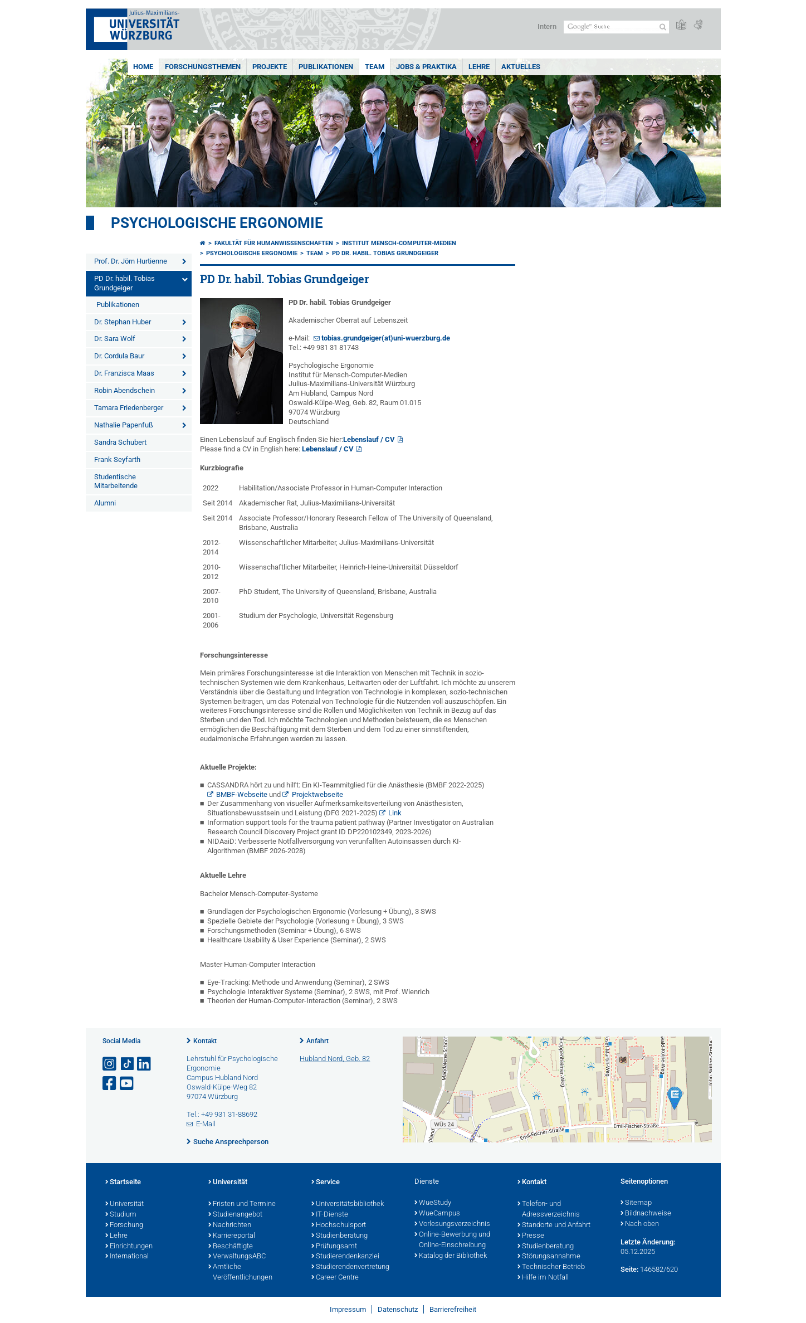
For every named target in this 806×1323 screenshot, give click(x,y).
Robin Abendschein (124, 390)
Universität (124, 1204)
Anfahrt (317, 1041)
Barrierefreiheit (452, 1309)
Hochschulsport (338, 1225)
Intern (547, 26)
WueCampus (437, 1214)
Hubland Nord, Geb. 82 (335, 1058)
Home (143, 66)
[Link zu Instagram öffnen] (110, 1064)
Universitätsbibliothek (347, 1204)
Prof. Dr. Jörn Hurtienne (130, 261)
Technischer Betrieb (551, 1267)
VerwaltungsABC (237, 1257)
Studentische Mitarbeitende (116, 481)
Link (395, 813)
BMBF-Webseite (241, 794)
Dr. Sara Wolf (114, 338)
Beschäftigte (230, 1247)
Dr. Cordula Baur (119, 356)
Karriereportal (231, 1236)
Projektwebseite (317, 794)
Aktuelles (520, 66)
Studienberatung (339, 1236)
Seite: (629, 1269)
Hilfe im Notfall (543, 1278)
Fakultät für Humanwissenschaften (273, 243)
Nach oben (640, 1224)
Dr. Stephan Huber (122, 322)
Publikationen (326, 66)
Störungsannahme (548, 1257)
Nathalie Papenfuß (123, 425)
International (127, 1257)
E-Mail (206, 1124)
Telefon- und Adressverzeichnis (548, 1209)
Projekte (269, 66)
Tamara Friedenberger (128, 407)
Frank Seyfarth (117, 459)
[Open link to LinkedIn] (145, 1064)
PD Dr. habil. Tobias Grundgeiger (124, 283)
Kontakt (205, 1041)
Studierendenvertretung (350, 1267)
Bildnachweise (646, 1214)
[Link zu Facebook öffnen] (110, 1083)
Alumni (105, 503)
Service (325, 1183)
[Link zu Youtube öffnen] (127, 1083)
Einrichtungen (129, 1247)
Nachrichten (229, 1225)
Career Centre (335, 1278)
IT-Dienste (329, 1215)
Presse (530, 1236)
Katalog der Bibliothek (450, 1256)
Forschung (124, 1225)
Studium (120, 1215)
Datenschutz (398, 1309)
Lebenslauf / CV (369, 439)
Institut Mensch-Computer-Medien (399, 243)
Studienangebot (235, 1215)
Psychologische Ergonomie (217, 223)
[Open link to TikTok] (127, 1064)
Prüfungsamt (334, 1247)
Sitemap (636, 1203)
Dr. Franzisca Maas (124, 373)
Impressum (348, 1309)
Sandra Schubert (120, 442)
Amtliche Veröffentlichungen (240, 1272)
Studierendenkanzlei (345, 1257)
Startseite (123, 1183)
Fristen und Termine (242, 1204)
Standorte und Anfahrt (553, 1225)
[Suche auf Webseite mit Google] (616, 27)
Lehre (479, 66)
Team (374, 66)
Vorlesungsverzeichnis (452, 1224)
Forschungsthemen (203, 66)
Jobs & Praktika (426, 66)
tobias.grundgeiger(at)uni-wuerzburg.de (385, 338)
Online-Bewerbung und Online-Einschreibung (452, 1240)
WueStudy (432, 1203)
